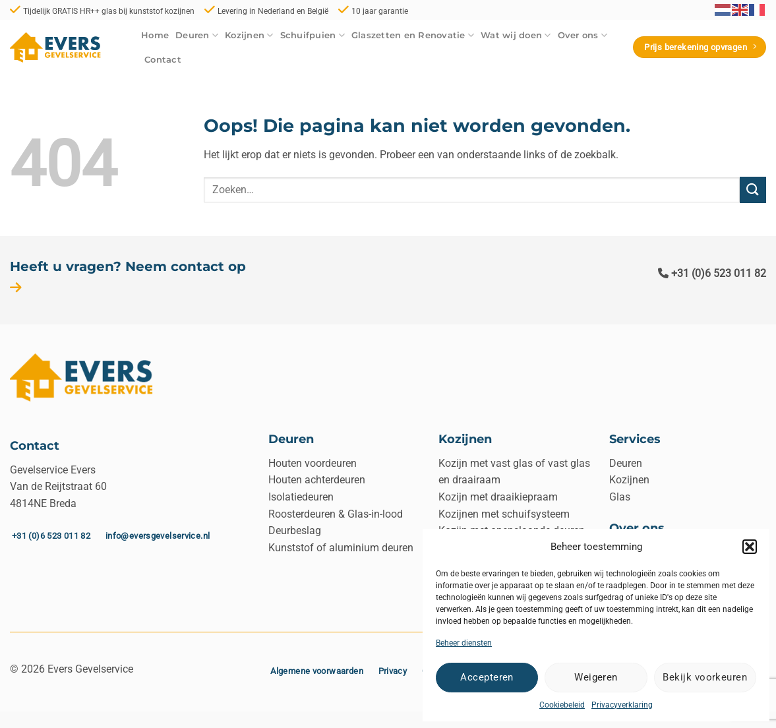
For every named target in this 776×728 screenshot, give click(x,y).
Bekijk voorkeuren (705, 677)
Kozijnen (249, 35)
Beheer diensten (464, 643)
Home (155, 35)
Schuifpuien (312, 35)
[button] (749, 546)
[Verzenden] (753, 189)
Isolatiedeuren (301, 497)
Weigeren (596, 677)
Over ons (583, 35)
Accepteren (487, 677)
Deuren (196, 35)
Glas (619, 497)
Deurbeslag (294, 530)
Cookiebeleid (562, 705)
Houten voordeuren (312, 463)
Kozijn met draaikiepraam (498, 497)
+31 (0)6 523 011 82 (712, 273)
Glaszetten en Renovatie (412, 35)
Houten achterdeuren (316, 479)
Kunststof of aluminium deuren (340, 547)
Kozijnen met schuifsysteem (504, 514)
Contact (162, 60)
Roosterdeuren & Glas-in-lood (335, 514)
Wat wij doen (516, 35)
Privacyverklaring (622, 705)
